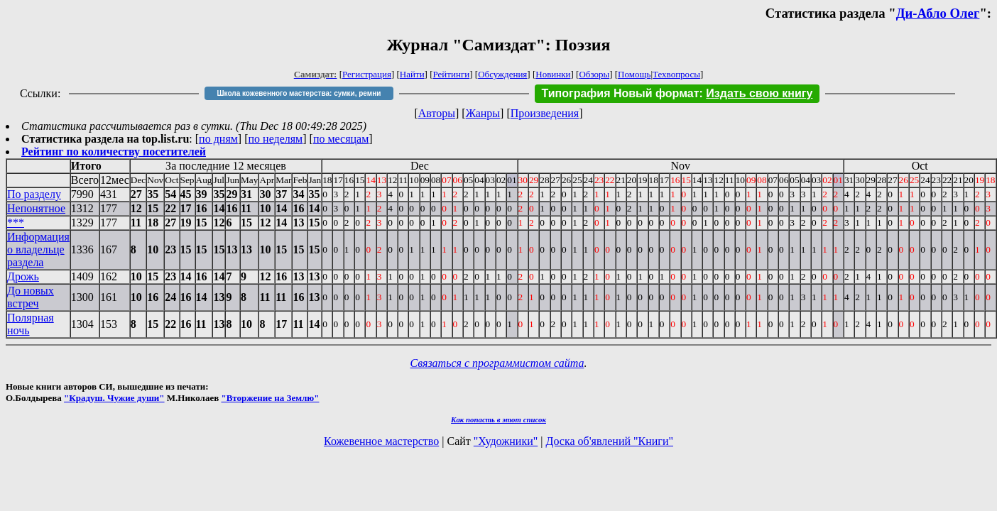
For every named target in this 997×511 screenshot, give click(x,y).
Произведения (545, 113)
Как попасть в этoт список (498, 419)
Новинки (552, 74)
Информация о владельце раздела (38, 249)
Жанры (483, 113)
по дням (218, 139)
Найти (412, 74)
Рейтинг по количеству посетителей (113, 151)
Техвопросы (676, 74)
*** (15, 222)
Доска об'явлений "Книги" (609, 441)
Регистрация (366, 74)
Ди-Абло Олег (938, 13)
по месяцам (341, 139)
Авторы (436, 113)
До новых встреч (30, 297)
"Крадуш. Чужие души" (114, 397)
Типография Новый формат (620, 93)
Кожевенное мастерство (381, 441)
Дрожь (23, 276)
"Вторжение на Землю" (270, 397)
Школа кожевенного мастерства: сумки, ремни (299, 93)
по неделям (276, 139)
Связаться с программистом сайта (497, 363)
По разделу (34, 194)
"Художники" (506, 441)
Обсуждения (502, 74)
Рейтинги (451, 74)
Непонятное (36, 208)
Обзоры (594, 74)
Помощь (634, 74)
